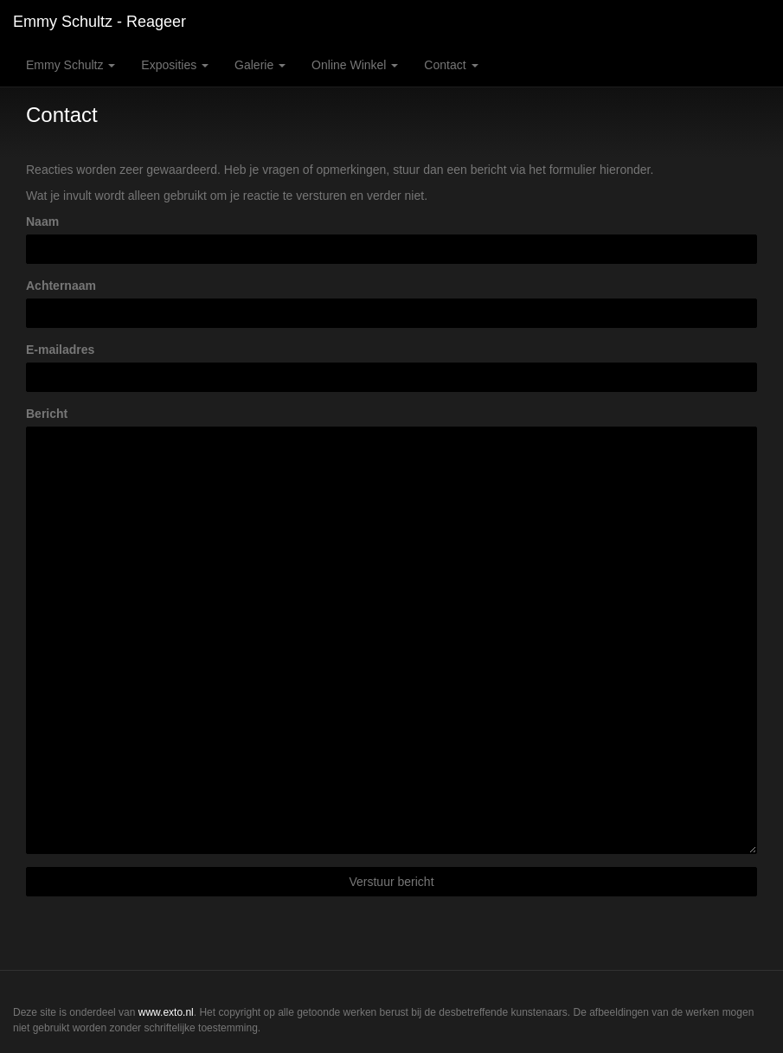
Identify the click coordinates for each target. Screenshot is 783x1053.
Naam (42, 221)
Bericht (46, 414)
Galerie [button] (260, 65)
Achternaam (61, 285)
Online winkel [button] (354, 65)
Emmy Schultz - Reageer (99, 21)
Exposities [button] (175, 65)
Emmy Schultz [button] (70, 65)
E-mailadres (60, 349)
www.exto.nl (166, 1012)
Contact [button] (451, 65)
